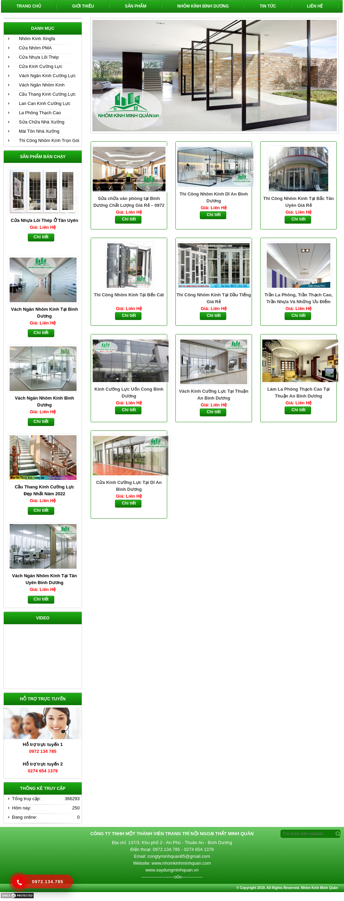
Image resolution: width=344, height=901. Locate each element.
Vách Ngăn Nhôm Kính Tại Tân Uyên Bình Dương (44, 579)
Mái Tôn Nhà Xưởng (39, 131)
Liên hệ (315, 6)
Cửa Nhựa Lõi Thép (39, 57)
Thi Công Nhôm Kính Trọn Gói (49, 140)
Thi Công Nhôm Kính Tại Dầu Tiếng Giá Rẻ (213, 298)
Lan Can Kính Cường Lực (44, 103)
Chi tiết (129, 219)
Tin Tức (268, 6)
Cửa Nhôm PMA (35, 47)
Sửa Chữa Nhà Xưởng (42, 122)
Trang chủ (28, 6)
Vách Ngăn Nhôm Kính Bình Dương (44, 401)
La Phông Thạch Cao (40, 112)
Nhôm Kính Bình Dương (203, 6)
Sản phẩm (136, 6)
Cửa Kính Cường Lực (40, 66)
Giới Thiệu (83, 6)
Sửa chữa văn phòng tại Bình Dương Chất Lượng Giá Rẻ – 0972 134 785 (128, 202)
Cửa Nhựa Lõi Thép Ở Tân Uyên (44, 220)
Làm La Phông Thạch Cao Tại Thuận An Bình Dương (298, 393)
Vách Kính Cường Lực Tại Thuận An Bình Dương (214, 395)
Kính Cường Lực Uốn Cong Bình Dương (128, 393)
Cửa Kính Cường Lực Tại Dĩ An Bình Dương (129, 486)
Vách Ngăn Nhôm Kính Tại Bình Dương (44, 313)
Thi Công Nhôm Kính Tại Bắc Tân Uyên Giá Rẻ (298, 202)
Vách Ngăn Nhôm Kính (42, 84)
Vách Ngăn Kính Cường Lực (47, 75)
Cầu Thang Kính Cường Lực (47, 94)
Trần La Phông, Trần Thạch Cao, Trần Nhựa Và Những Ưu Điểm (299, 298)
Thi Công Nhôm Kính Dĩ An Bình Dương (214, 197)
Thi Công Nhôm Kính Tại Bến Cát (129, 294)
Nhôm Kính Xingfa (37, 38)
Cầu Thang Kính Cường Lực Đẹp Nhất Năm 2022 (44, 490)
